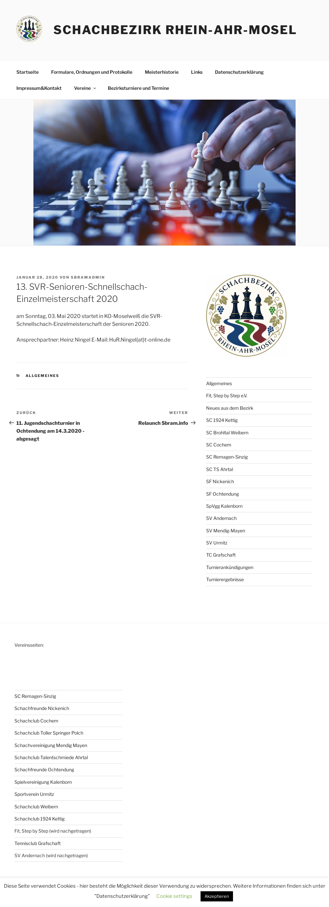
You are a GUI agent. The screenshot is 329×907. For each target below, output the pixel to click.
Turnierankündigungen (229, 567)
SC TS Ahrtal (219, 469)
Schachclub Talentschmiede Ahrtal (51, 757)
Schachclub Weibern (36, 806)
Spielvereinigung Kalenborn (43, 782)
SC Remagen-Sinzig (227, 457)
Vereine (85, 88)
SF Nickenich (220, 481)
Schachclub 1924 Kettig (39, 818)
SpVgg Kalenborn (224, 506)
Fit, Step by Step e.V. (226, 395)
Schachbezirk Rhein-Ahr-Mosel (175, 30)
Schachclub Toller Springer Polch (48, 733)
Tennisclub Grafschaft (37, 843)
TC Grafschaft (221, 555)
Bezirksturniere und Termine (138, 88)
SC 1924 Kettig (222, 420)
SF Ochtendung (222, 494)
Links (197, 72)
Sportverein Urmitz (34, 794)
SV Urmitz (216, 542)
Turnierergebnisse (225, 579)
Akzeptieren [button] (216, 896)
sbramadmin (88, 277)
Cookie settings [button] (174, 896)
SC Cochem (218, 444)
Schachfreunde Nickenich (41, 708)
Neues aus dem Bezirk (229, 408)
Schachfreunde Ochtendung (44, 769)
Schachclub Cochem (36, 720)
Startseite (27, 72)
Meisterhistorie (162, 72)
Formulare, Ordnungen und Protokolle (91, 72)
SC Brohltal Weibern (227, 432)
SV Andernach (221, 518)
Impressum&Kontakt (39, 88)
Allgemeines (43, 375)
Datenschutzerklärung (239, 72)
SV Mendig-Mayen (225, 530)
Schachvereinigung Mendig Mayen (50, 745)
